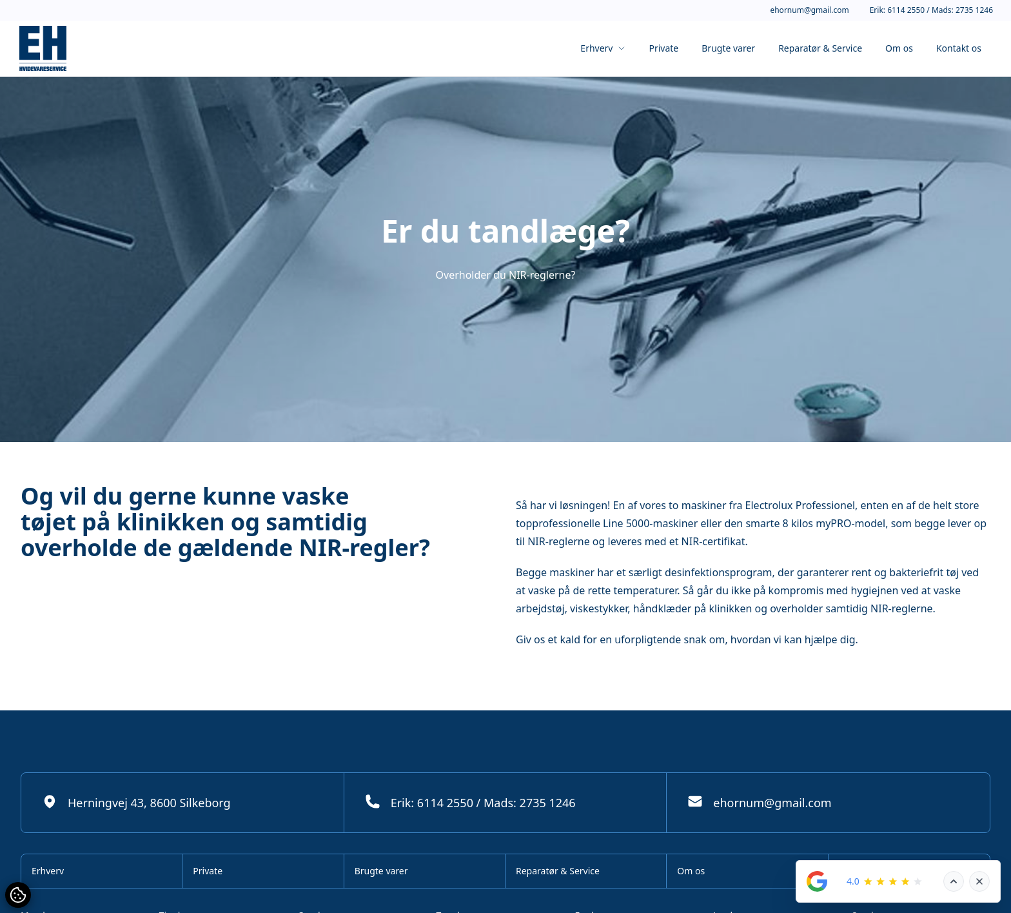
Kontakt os (958, 48)
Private (663, 48)
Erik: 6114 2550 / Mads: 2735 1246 (931, 10)
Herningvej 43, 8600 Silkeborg (136, 802)
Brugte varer (728, 48)
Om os (899, 48)
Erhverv (602, 48)
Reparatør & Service (820, 48)
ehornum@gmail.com (809, 10)
